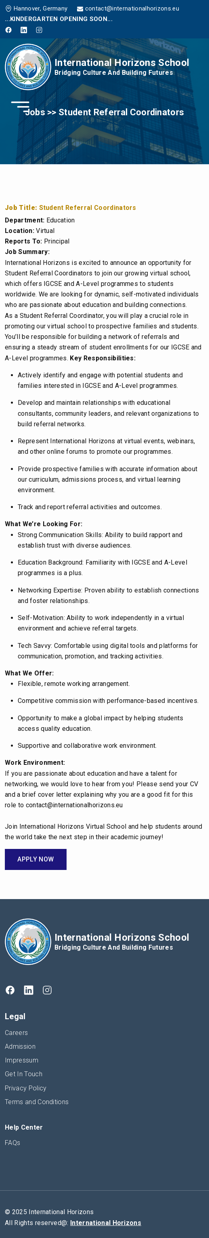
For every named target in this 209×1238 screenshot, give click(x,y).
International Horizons (105, 1223)
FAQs (12, 1143)
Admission (20, 1046)
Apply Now (35, 859)
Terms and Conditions (37, 1102)
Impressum (21, 1060)
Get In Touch (23, 1074)
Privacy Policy (25, 1088)
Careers (16, 1033)
